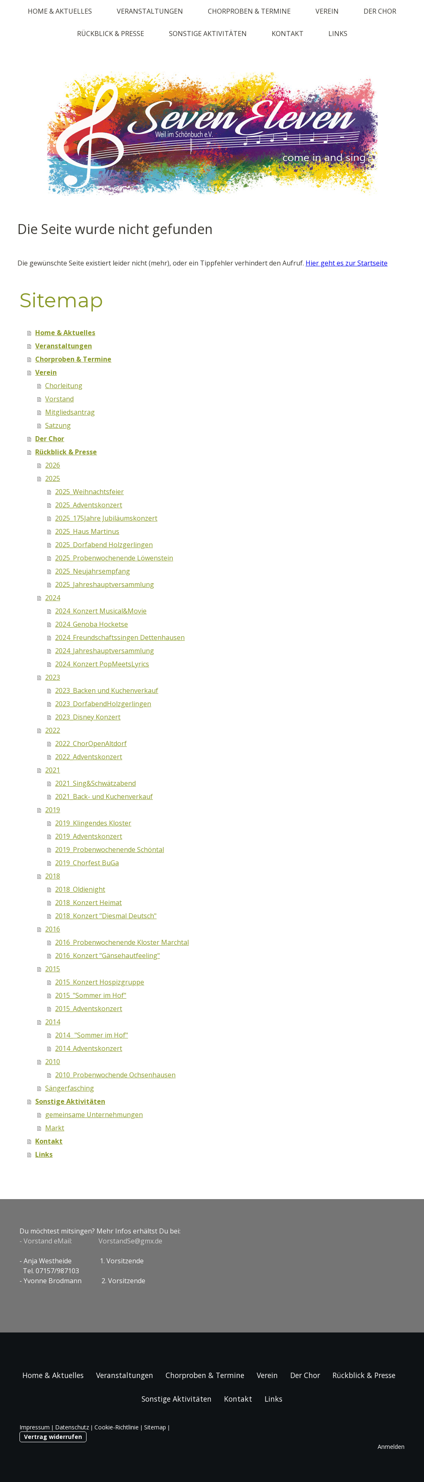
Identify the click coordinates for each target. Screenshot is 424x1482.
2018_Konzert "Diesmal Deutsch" (106, 915)
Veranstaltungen (150, 11)
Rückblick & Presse (110, 33)
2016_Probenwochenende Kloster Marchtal (122, 942)
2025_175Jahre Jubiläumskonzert (106, 518)
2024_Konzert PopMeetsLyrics (102, 664)
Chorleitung (63, 385)
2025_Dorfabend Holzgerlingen (104, 544)
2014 (52, 1021)
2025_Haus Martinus (87, 531)
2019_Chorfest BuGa (87, 862)
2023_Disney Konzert (87, 717)
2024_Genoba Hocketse (91, 624)
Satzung (58, 425)
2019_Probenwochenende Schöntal (109, 849)
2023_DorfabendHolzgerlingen (103, 703)
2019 (52, 809)
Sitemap (155, 1427)
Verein (327, 11)
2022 (52, 730)
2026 (52, 465)
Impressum (34, 1427)
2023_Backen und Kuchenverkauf (106, 690)
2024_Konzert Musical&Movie (101, 610)
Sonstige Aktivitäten (208, 33)
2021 (52, 770)
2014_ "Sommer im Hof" (91, 1035)
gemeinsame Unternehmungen (94, 1114)
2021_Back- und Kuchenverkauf (104, 796)
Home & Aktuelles (60, 11)
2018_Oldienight (80, 889)
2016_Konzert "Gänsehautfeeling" (107, 955)
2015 (52, 968)
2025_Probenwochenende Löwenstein (114, 557)
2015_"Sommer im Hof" (90, 995)
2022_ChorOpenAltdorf (91, 743)
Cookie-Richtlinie (116, 1427)
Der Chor (380, 11)
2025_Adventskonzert (88, 504)
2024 (52, 597)
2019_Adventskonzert (88, 836)
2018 (52, 876)
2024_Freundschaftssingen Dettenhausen (120, 637)
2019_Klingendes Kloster (93, 823)
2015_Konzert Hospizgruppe (99, 982)
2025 (52, 478)
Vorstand (59, 398)
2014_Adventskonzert (88, 1048)
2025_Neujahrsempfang (92, 571)
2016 (52, 929)
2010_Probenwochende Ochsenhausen (115, 1074)
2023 (52, 677)
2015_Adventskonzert (88, 1008)
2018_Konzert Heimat (88, 902)
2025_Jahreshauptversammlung (104, 584)
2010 (52, 1061)
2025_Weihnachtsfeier (89, 491)
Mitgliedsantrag (70, 412)
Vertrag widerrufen (53, 1437)
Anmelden (391, 1447)
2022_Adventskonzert (88, 756)
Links (337, 33)
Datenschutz (72, 1427)
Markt (54, 1127)
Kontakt (288, 33)
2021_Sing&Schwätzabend (95, 783)
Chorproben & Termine (249, 11)
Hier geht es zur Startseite (347, 263)
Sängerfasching (69, 1088)
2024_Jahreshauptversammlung (104, 650)
